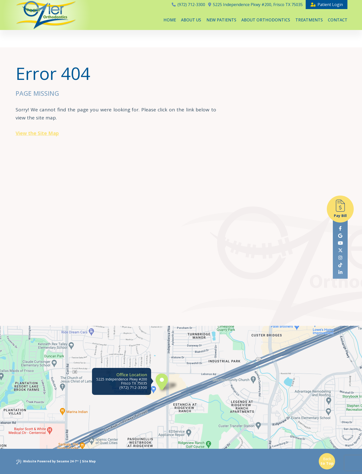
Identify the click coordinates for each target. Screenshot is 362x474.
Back (327, 461)
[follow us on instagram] (340, 257)
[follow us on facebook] (340, 228)
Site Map (89, 461)
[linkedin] (340, 272)
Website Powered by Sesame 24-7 (47, 461)
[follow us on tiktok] (340, 265)
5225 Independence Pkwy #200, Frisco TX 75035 (255, 4)
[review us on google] (340, 235)
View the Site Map (37, 133)
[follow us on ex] (340, 250)
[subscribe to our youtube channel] (340, 243)
